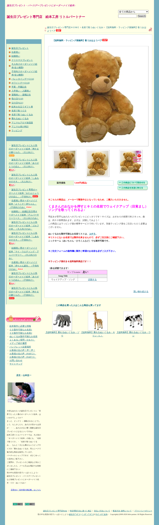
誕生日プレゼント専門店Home (55, 511)
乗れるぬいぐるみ (20, 118)
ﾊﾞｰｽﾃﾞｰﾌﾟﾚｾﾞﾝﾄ (87, 514)
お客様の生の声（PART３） (22, 357)
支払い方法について (102, 511)
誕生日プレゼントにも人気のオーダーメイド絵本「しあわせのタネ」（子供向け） (24, 238)
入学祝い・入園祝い (21, 91)
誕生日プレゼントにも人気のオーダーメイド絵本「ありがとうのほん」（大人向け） (24, 165)
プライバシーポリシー (143, 511)
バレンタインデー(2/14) (22, 79)
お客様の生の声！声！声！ (22, 350)
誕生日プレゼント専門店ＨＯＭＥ (63, 27)
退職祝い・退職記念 (21, 94)
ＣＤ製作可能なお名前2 (20, 333)
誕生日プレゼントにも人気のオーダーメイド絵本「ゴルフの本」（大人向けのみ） (24, 225)
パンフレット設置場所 (20, 347)
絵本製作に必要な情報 (20, 326)
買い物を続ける (98, 289)
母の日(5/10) (17, 98)
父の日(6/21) (17, 103)
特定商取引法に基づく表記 (80, 511)
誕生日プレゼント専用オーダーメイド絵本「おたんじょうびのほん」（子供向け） (24, 193)
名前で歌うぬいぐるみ (22, 114)
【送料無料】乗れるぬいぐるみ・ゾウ (62, 324)
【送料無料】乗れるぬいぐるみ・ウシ (133, 324)
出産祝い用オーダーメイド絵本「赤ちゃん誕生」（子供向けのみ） (24, 265)
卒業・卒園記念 (18, 87)
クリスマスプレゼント (22, 60)
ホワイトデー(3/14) (20, 83)
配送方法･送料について (122, 511)
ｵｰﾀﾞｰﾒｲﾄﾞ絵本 (101, 514)
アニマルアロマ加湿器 (22, 122)
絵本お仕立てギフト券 (22, 106)
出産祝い (15, 52)
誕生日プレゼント (20, 48)
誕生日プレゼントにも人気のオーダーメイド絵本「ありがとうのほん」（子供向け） (24, 278)
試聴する (92, 279)
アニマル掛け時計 (20, 126)
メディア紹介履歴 (18, 343)
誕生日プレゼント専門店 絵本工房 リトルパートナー (46, 17)
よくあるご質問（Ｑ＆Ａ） (22, 340)
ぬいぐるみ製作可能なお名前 (23, 336)
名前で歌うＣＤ (18, 110)
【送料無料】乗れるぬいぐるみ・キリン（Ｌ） (98, 324)
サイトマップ (15, 364)
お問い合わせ (15, 360)
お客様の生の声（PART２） (22, 353)
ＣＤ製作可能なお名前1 (20, 329)
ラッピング (16, 130)
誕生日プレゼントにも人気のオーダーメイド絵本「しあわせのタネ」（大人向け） (24, 180)
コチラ (92, 234)
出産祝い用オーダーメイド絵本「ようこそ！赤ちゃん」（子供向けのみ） (23, 204)
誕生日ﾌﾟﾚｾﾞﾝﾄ (75, 514)
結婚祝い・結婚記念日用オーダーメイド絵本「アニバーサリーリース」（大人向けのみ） (24, 215)
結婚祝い (15, 56)
